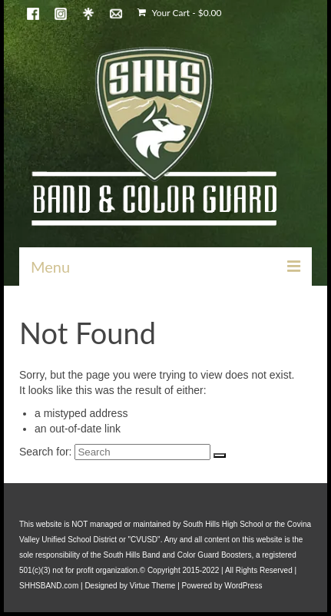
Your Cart (179, 12)
